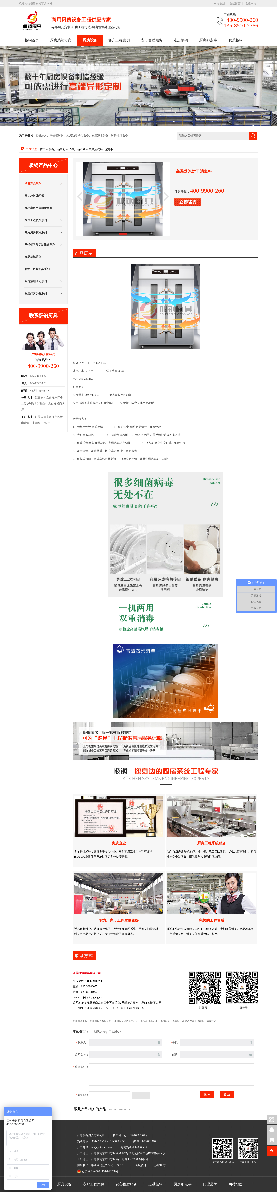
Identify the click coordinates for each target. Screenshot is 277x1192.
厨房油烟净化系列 (36, 281)
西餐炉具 (41, 135)
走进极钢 (181, 40)
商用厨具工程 (80, 1021)
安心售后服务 (152, 40)
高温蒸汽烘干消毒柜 (101, 149)
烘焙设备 (165, 1021)
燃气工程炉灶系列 (36, 220)
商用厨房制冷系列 (36, 232)
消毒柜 (175, 1021)
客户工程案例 (119, 40)
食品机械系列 (33, 256)
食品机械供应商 (149, 1021)
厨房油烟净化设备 (77, 135)
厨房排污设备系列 (36, 293)
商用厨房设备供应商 (100, 1021)
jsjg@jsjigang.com (40, 390)
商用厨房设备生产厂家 (126, 1021)
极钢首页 (32, 40)
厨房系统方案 (61, 40)
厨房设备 (90, 40)
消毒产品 (211, 1021)
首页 (42, 149)
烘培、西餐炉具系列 (37, 269)
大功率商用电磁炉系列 (38, 208)
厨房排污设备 (119, 135)
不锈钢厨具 (57, 135)
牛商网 (95, 1165)
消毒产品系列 (77, 149)
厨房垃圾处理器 (34, 195)
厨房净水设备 (100, 135)
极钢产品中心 (57, 149)
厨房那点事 (208, 40)
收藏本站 (250, 3)
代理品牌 (210, 1184)
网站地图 (219, 3)
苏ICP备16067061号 (136, 1135)
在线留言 (235, 3)
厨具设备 (64, 1184)
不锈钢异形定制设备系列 (40, 244)
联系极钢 (235, 40)
